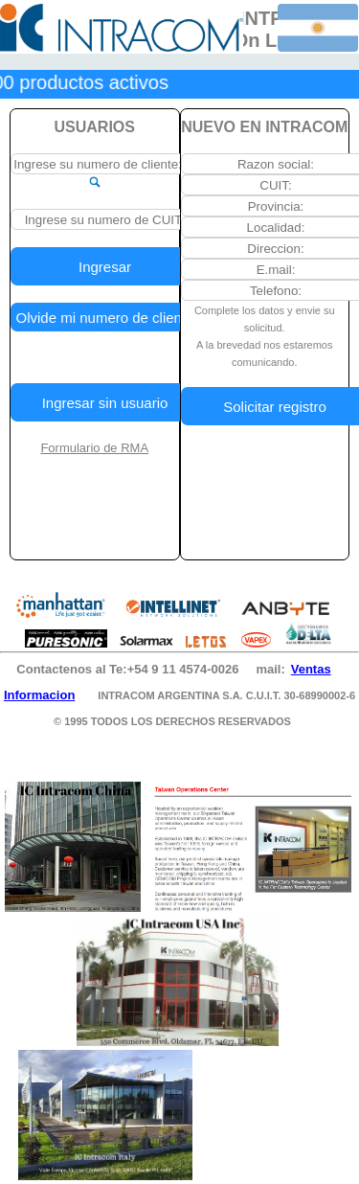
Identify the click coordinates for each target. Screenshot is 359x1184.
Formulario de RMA (94, 448)
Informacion (39, 695)
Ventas (311, 669)
